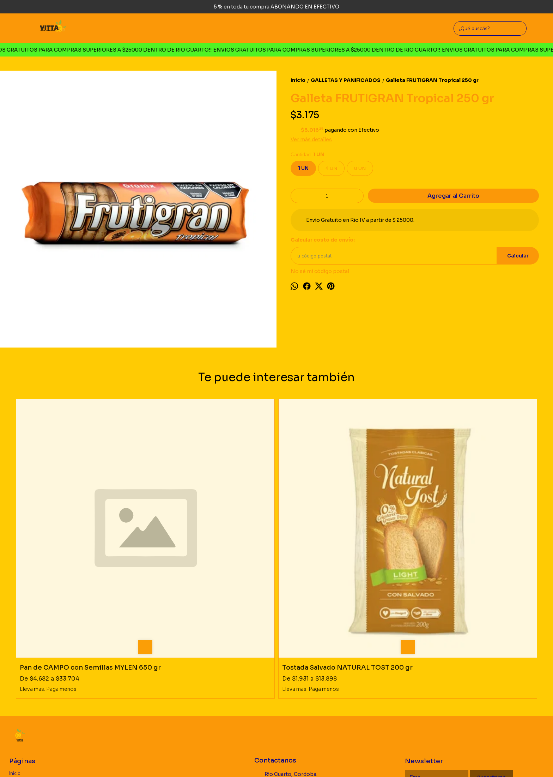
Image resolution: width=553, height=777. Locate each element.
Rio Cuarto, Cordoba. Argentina (285, 653)
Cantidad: (307, 154)
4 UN (331, 168)
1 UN (303, 168)
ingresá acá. (236, 760)
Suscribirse (491, 654)
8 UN (360, 168)
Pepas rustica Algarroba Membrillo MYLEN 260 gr (471, 540)
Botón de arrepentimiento (271, 760)
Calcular (518, 256)
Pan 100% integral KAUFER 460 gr (337, 536)
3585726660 (275, 669)
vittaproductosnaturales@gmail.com (298, 684)
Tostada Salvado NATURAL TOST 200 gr (204, 540)
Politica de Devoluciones (36, 666)
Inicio (14, 649)
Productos (20, 658)
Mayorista (20, 675)
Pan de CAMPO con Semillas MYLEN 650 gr (79, 540)
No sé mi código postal (320, 271)
